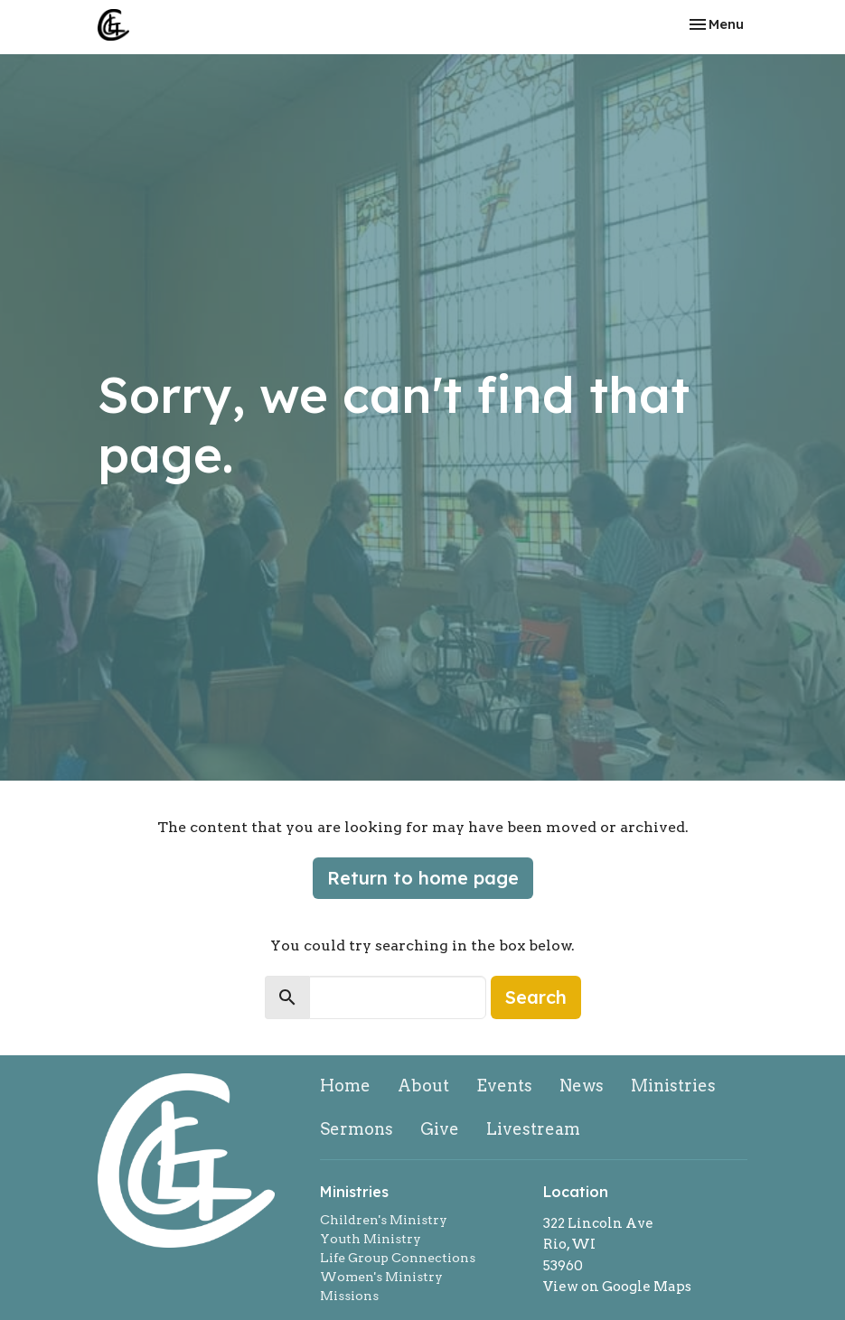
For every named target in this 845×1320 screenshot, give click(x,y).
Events (504, 1085)
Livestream (533, 1128)
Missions (349, 1295)
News (581, 1085)
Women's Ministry (381, 1276)
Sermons (356, 1128)
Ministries (673, 1085)
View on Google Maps (617, 1286)
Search (536, 997)
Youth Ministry (370, 1238)
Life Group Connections (397, 1257)
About (423, 1085)
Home (345, 1085)
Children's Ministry (383, 1219)
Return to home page (423, 877)
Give (439, 1128)
